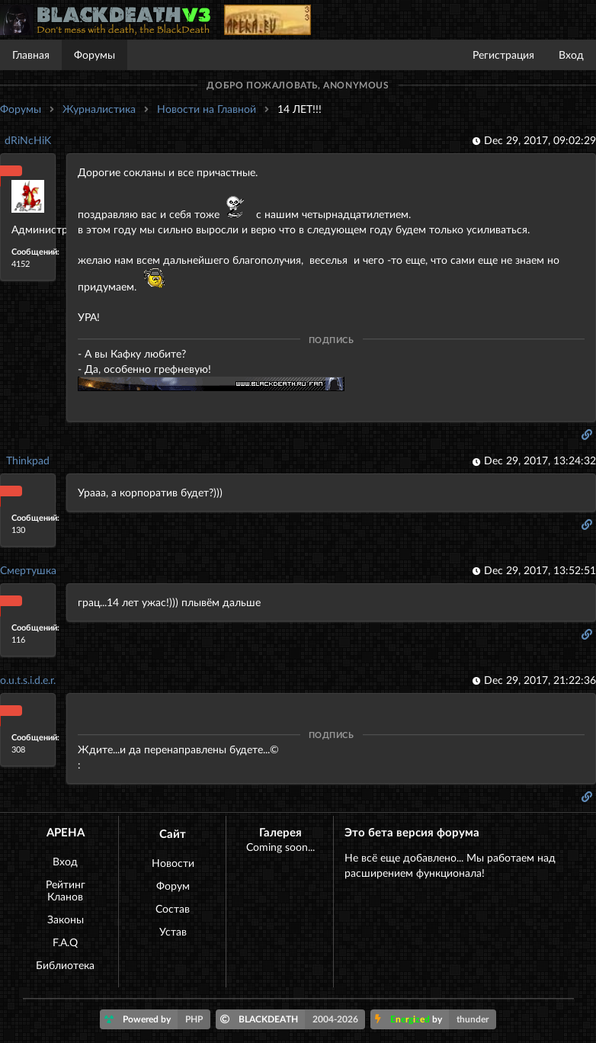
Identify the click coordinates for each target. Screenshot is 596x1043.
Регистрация (503, 54)
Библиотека (65, 964)
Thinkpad (28, 460)
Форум (173, 885)
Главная (31, 54)
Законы (65, 919)
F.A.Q (65, 941)
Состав (172, 908)
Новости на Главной (206, 108)
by (435, 1019)
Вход (571, 54)
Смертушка (28, 569)
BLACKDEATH (293, 1019)
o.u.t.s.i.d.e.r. (28, 679)
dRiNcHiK (28, 139)
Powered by (157, 1019)
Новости (173, 862)
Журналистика (99, 108)
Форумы (94, 54)
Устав (173, 931)
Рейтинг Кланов (65, 890)
